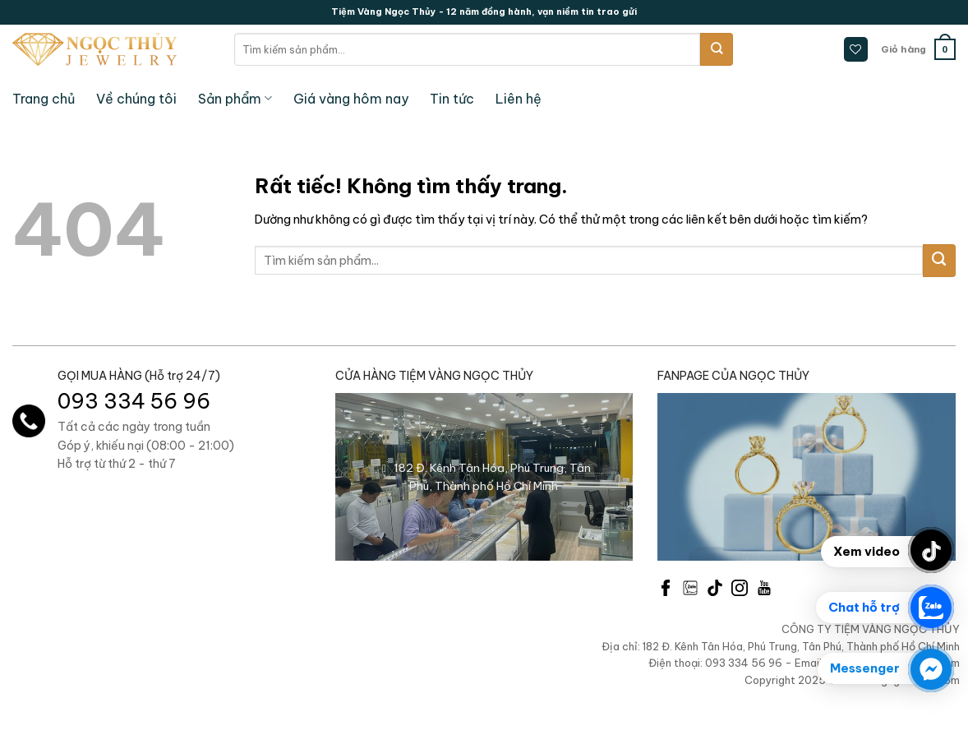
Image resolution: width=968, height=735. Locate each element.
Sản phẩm (235, 98)
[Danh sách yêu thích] (856, 49)
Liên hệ (519, 98)
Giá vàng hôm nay (350, 98)
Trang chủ (43, 98)
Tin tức (452, 98)
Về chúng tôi (136, 98)
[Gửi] (716, 49)
